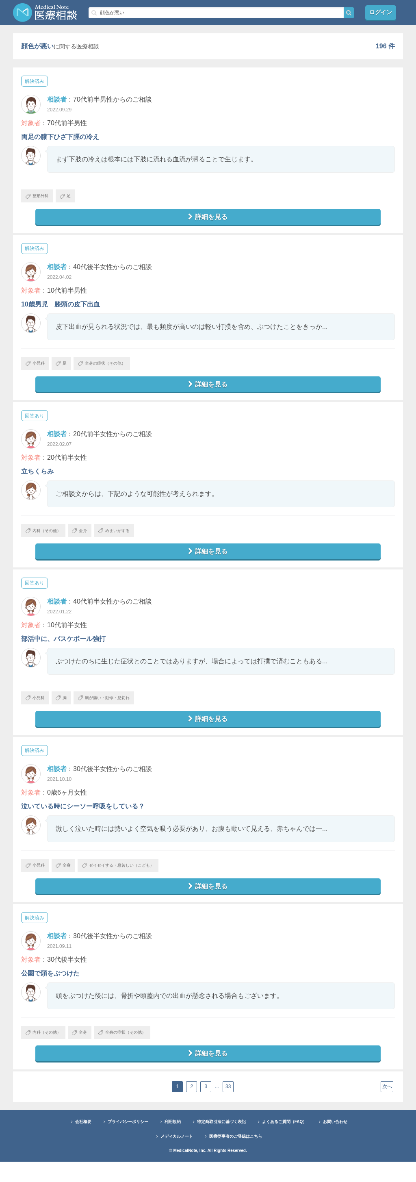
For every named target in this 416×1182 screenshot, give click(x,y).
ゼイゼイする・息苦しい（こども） (137, 880)
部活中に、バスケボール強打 (63, 648)
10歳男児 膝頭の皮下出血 (60, 307)
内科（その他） (47, 538)
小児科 (38, 368)
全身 (91, 538)
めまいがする (132, 538)
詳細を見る (208, 219)
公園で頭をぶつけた (50, 990)
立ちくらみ (37, 478)
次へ (387, 1107)
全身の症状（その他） (117, 368)
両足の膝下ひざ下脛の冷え (60, 136)
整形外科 (40, 197)
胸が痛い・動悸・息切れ (120, 709)
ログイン (381, 12)
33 (229, 1107)
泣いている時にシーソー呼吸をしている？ (83, 819)
